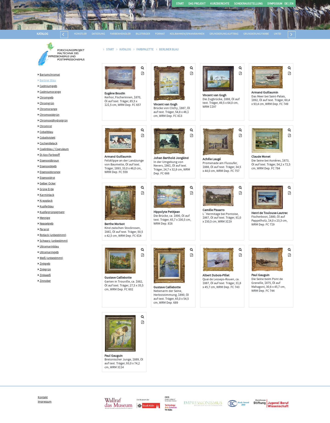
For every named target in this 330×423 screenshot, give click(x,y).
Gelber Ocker (48, 183)
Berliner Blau (48, 80)
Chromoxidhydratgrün (54, 120)
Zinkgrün (45, 269)
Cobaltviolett (47, 138)
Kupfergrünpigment (52, 212)
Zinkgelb (45, 264)
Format (160, 34)
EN (291, 4)
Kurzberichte (219, 4)
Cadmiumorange (50, 92)
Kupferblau (47, 206)
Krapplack (46, 201)
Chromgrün (47, 103)
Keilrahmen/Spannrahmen (187, 34)
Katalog (42, 34)
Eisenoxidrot (47, 178)
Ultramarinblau (49, 246)
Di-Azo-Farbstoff (50, 155)
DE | (286, 4)
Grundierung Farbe (256, 34)
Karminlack (47, 195)
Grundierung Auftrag (223, 34)
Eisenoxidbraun (49, 161)
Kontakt (43, 397)
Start (180, 4)
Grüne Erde (47, 189)
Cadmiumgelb (48, 86)
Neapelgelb (46, 224)
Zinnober (45, 281)
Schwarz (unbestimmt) (54, 241)
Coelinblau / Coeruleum (54, 149)
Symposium (274, 4)
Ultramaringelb (49, 252)
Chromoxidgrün (49, 115)
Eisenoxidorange (50, 172)
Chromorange (48, 109)
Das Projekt (197, 4)
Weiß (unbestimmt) (51, 258)
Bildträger (143, 34)
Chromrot (46, 126)
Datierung (98, 34)
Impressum (45, 402)
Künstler (80, 34)
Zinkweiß (45, 275)
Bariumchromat (50, 75)
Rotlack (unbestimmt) (53, 235)
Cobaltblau (46, 132)
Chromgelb (46, 98)
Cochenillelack (48, 143)
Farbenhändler (120, 34)
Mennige (45, 218)
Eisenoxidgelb (48, 166)
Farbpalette (143, 49)
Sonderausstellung (248, 4)
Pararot (44, 229)
